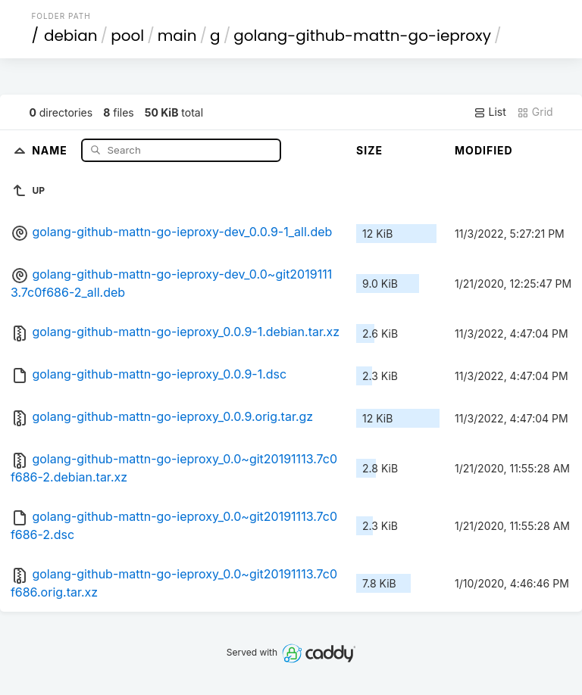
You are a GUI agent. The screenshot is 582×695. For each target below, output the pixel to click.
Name (51, 149)
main (177, 35)
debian (71, 35)
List (490, 112)
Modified (484, 150)
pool (127, 35)
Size (369, 150)
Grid (535, 112)
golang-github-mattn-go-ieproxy (362, 35)
